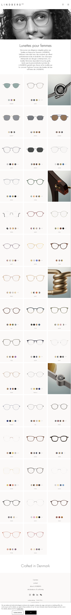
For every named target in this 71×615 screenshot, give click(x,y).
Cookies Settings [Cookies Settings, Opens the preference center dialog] (18, 612)
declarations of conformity (35, 590)
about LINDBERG (35, 586)
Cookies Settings (31, 600)
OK (31, 612)
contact (35, 583)
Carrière (35, 580)
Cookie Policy (39, 600)
